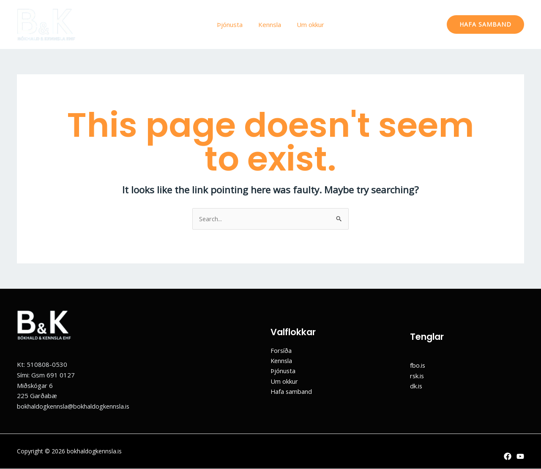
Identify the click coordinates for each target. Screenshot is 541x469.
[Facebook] (507, 456)
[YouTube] (520, 456)
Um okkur (307, 24)
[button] (485, 24)
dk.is (416, 386)
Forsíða (281, 350)
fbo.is (418, 365)
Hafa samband (291, 392)
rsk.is (417, 375)
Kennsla (269, 24)
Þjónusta (233, 24)
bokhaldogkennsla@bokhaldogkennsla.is (74, 406)
